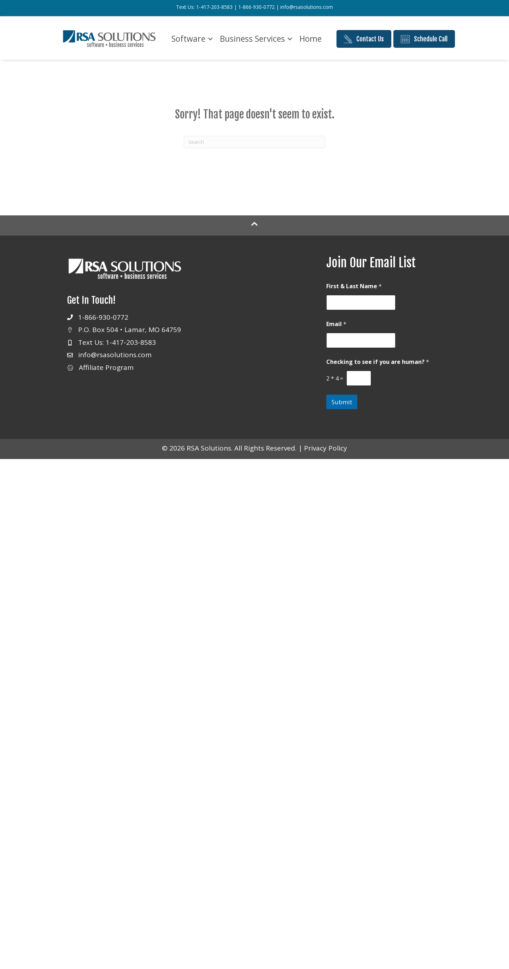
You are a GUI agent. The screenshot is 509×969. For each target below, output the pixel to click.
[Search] (254, 142)
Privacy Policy (325, 448)
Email (336, 324)
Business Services (252, 38)
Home (310, 38)
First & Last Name (354, 286)
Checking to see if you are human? (377, 362)
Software (188, 38)
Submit (342, 402)
